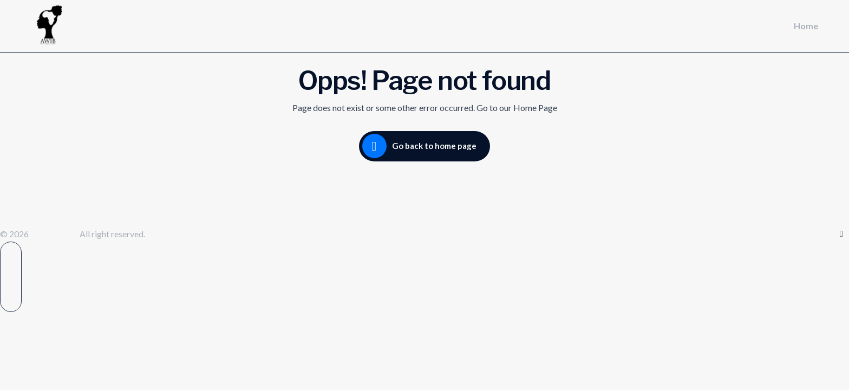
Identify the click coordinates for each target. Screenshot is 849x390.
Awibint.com (55, 234)
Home (806, 26)
